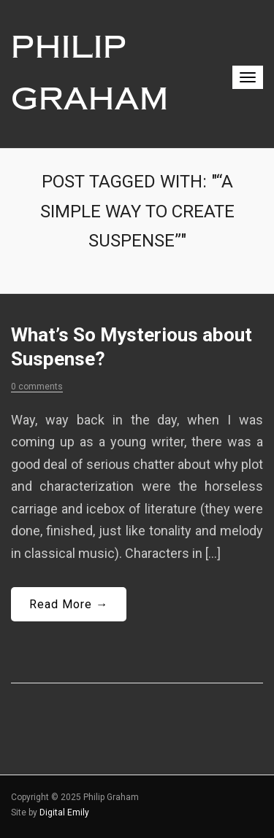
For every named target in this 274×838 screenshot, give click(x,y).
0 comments (37, 386)
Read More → (68, 604)
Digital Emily (64, 812)
